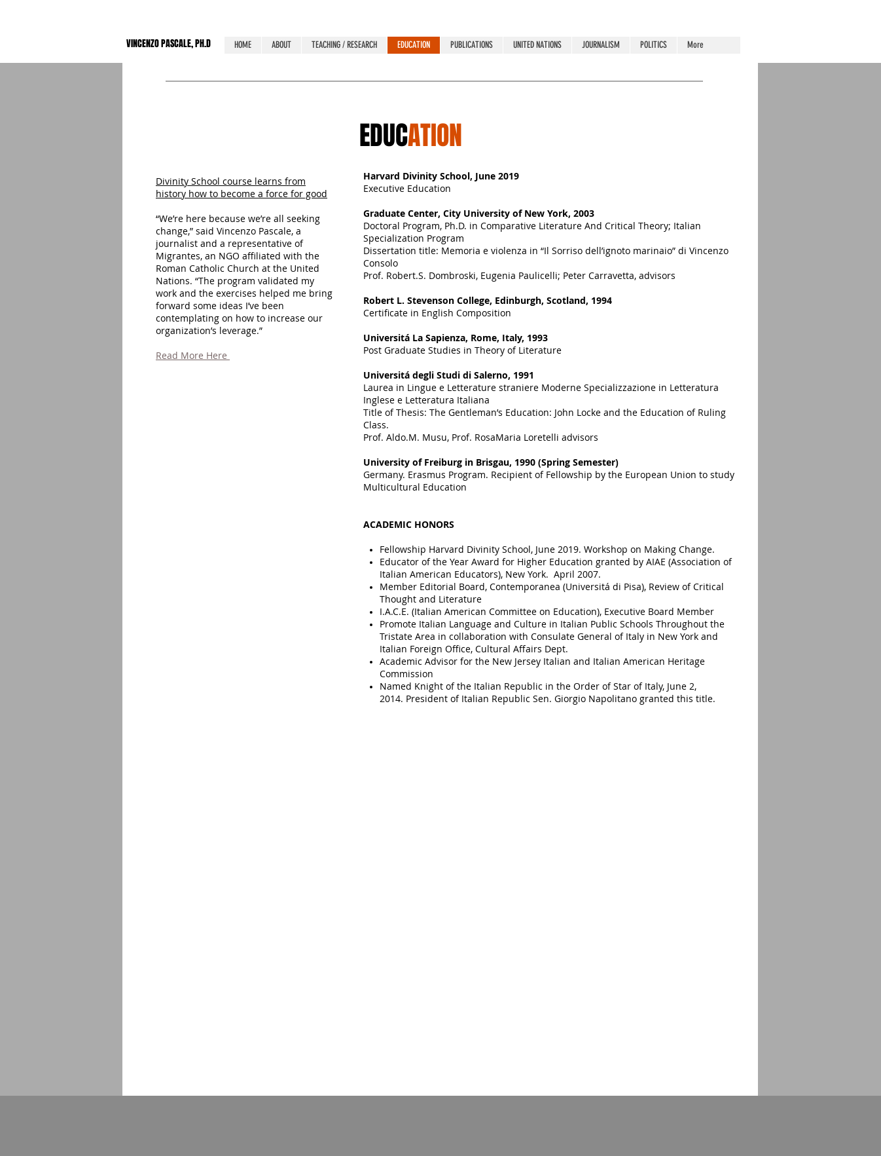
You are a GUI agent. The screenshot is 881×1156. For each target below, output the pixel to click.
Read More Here (193, 355)
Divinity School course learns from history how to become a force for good (241, 187)
